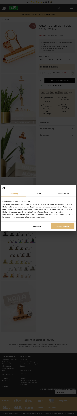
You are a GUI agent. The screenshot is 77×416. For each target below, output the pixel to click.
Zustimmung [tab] (13, 193)
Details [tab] (38, 193)
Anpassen (38, 226)
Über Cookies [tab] (63, 193)
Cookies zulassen (62, 226)
